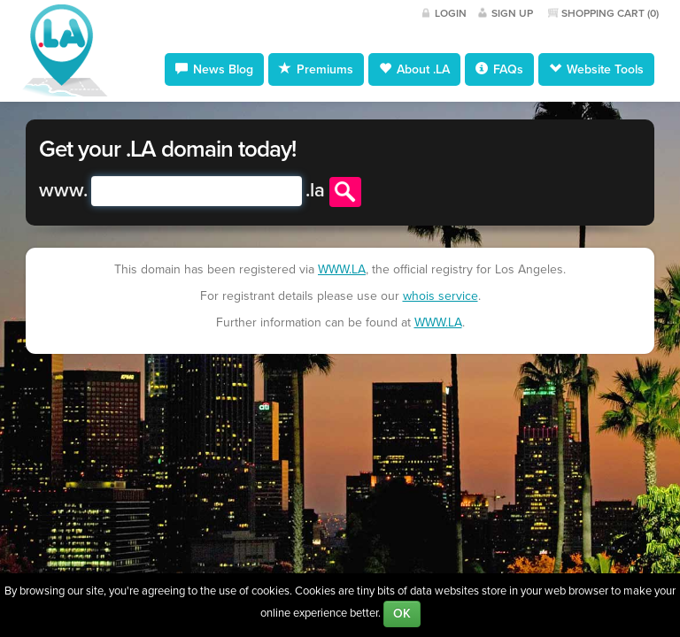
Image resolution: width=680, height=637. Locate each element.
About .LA (414, 69)
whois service (440, 295)
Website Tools (596, 69)
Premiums (316, 69)
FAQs (499, 69)
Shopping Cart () (610, 13)
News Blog (214, 69)
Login (451, 13)
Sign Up (512, 13)
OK (402, 613)
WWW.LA (342, 269)
